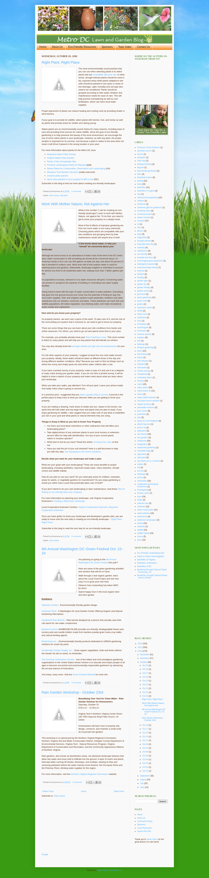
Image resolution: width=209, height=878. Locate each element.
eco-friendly (142, 254)
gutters (140, 304)
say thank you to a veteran (148, 461)
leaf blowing (142, 354)
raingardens (142, 444)
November (145, 658)
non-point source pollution (148, 401)
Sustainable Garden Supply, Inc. (57, 650)
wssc (139, 540)
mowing (140, 381)
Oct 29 (145, 665)
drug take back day (145, 244)
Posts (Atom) (59, 796)
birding (140, 181)
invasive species (144, 334)
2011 (140, 647)
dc (138, 224)
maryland (141, 364)
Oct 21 (145, 692)
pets (139, 417)
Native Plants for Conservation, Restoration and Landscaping (76, 168)
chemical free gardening (147, 197)
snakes (140, 464)
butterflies (141, 187)
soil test (140, 471)
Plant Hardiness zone (96, 337)
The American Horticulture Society (58, 659)
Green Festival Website (83, 674)
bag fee (140, 167)
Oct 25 (145, 681)
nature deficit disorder (146, 397)
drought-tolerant (144, 241)
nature (140, 394)
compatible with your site (104, 74)
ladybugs (141, 344)
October (144, 662)
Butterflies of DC (144, 566)
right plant (64, 195)
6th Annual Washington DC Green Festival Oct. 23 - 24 (153, 711)
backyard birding (144, 164)
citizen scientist (143, 217)
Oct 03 (145, 763)
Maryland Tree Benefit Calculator (62, 172)
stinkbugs (141, 474)
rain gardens (142, 437)
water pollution (143, 513)
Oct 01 (145, 771)
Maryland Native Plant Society (61, 154)
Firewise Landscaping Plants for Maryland (67, 165)
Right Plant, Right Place (61, 62)
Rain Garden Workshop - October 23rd (72, 692)
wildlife (140, 530)
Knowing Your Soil (102, 442)
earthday (141, 247)
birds (139, 184)
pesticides (141, 414)
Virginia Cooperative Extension (93, 507)
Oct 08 (145, 744)
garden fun (141, 284)
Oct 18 (145, 725)
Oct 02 (145, 767)
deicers (140, 231)
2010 (140, 651)
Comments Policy (144, 821)
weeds (140, 523)
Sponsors (107, 46)
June (142, 787)
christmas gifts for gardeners (149, 207)
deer (139, 227)
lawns (139, 351)
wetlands (141, 526)
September (145, 776)
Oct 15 (145, 733)
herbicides (141, 317)
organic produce (144, 404)
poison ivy (141, 427)
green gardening (144, 297)
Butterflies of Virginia (146, 560)
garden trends (143, 291)
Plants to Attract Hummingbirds (150, 556)
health (140, 311)
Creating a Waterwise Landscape (69, 501)
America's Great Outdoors (148, 147)
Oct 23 (145, 684)
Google (45, 854)
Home (42, 46)
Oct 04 (145, 759)
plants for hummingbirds (147, 421)
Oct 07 (145, 748)
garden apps (142, 281)
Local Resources (144, 828)
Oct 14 (145, 736)
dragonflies (142, 237)
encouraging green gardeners (150, 261)
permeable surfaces (145, 407)
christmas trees (143, 211)
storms (140, 477)
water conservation (145, 510)
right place (141, 454)
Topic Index (124, 46)
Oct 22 (145, 688)
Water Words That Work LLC (109, 870)
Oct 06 (145, 752)
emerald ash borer (145, 257)
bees (139, 174)
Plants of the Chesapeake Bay (61, 161)
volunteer (141, 506)
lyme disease (143, 361)
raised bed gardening (146, 447)
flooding (140, 277)
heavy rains (142, 314)
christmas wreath (144, 214)
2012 (140, 643)
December (145, 654)
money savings (143, 371)
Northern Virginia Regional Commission (89, 774)
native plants (54, 195)
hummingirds (142, 327)
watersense (142, 516)
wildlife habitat (143, 533)
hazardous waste (144, 307)
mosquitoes (142, 374)
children (140, 201)
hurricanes (141, 331)
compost (141, 221)
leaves (140, 357)
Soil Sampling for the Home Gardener (82, 451)
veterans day (142, 503)
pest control (142, 411)
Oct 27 (145, 673)
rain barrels (142, 434)
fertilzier (140, 274)
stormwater (142, 481)
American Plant (49, 611)
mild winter (141, 367)
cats (139, 194)
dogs (139, 234)
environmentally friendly (147, 267)
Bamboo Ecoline (49, 629)
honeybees (142, 324)
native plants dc (144, 391)
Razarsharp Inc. (49, 641)
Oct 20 (145, 696)
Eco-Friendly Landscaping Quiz (150, 553)
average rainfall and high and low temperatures (94, 346)
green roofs (142, 301)
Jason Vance (152, 839)
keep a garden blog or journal (94, 394)
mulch (139, 384)
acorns (140, 154)
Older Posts (119, 791)
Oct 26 (145, 677)
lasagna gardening (145, 347)
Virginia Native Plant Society (60, 158)
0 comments (76, 191)
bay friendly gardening (146, 171)
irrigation (141, 337)
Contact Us (143, 46)
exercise (141, 271)
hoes (139, 321)
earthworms (142, 251)
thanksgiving (142, 490)
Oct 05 (145, 756)
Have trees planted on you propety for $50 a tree (70, 179)
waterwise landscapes (146, 520)
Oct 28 (145, 669)
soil (138, 467)
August (143, 779)
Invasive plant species (57, 175)
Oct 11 (145, 740)
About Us (57, 46)
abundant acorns (144, 151)
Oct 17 (145, 729)
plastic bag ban (143, 424)
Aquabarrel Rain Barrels (53, 620)
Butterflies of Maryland (147, 563)
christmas (141, 204)
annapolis (141, 157)
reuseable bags (144, 451)
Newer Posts (48, 791)
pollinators (141, 431)
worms (140, 536)
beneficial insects (144, 177)
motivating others (144, 377)
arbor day (141, 161)
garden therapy (143, 287)
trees (139, 496)
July (142, 783)
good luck (141, 294)
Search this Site (144, 831)
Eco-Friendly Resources (82, 46)
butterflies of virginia (146, 191)
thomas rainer (143, 493)
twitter (139, 500)
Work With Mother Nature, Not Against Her (75, 204)
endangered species (146, 264)
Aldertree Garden (50, 605)
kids (139, 341)
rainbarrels (141, 441)
